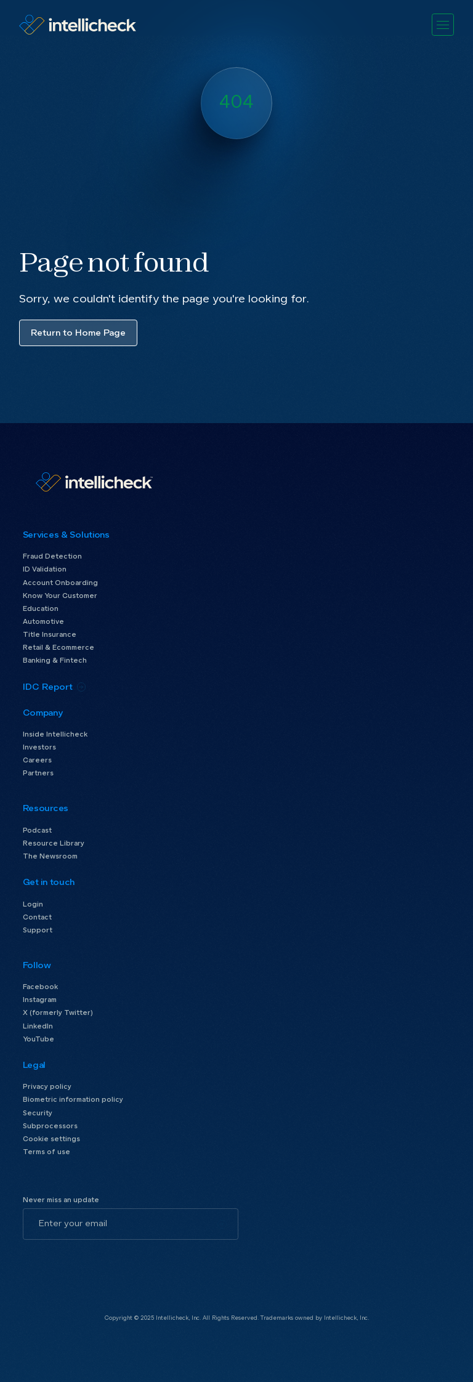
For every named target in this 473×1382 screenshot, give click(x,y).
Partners (38, 773)
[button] (443, 25)
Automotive (43, 621)
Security (37, 1113)
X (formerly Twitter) (58, 1012)
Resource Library (53, 843)
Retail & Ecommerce (58, 647)
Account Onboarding (60, 583)
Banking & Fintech (55, 660)
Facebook (40, 987)
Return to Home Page (78, 333)
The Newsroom (50, 856)
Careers (37, 760)
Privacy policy (47, 1086)
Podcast (37, 830)
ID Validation (45, 569)
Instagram (40, 999)
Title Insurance (49, 634)
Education (41, 608)
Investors (39, 747)
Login (33, 904)
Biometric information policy (73, 1099)
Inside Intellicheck (55, 734)
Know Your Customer (60, 595)
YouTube (38, 1039)
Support (37, 930)
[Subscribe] (222, 1224)
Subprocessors (50, 1126)
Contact (37, 917)
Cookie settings (51, 1139)
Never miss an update (61, 1200)
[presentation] (116, 1264)
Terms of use (46, 1152)
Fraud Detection (52, 556)
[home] (77, 24)
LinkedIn (38, 1026)
